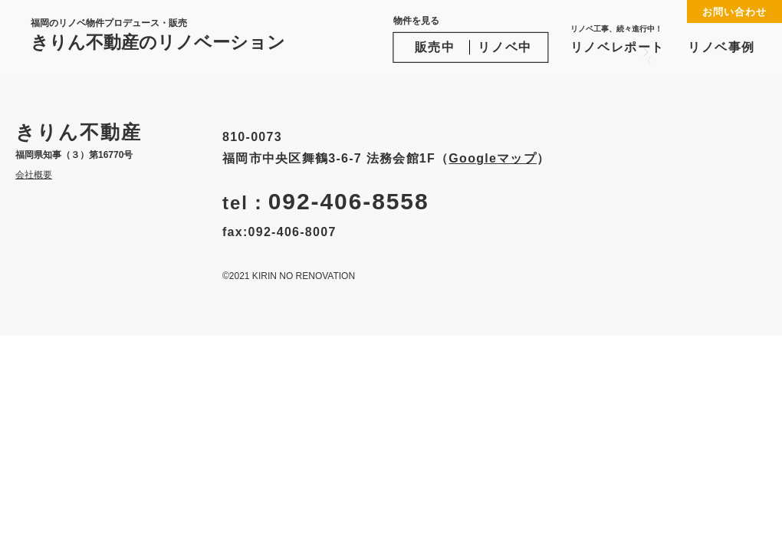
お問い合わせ (734, 12)
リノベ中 (504, 47)
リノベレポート (617, 39)
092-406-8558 (348, 201)
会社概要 (33, 174)
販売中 (435, 47)
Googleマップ (493, 158)
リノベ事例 (721, 47)
